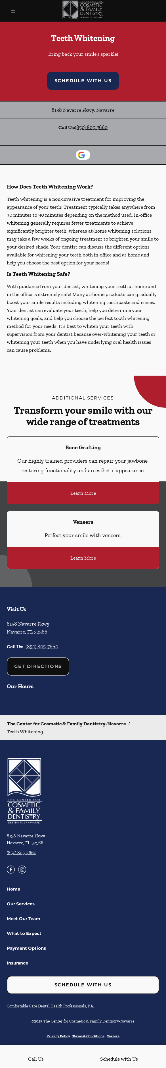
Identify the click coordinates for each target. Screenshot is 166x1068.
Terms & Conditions (88, 1036)
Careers (113, 1036)
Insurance (17, 963)
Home (13, 889)
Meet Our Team (23, 918)
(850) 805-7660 (91, 127)
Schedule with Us (83, 80)
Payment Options (26, 948)
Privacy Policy (58, 1036)
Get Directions (38, 666)
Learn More (83, 493)
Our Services (21, 903)
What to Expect (24, 933)
